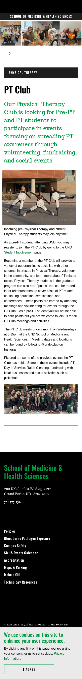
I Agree (38, 669)
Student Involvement (18, 252)
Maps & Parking (15, 567)
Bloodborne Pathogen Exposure (27, 538)
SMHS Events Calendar (21, 552)
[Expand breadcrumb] (9, 53)
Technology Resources (20, 582)
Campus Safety (15, 545)
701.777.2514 (13, 502)
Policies (9, 531)
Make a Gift (12, 574)
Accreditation (14, 560)
